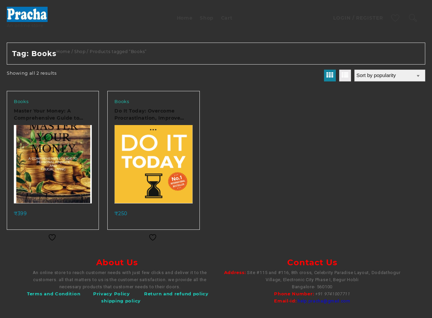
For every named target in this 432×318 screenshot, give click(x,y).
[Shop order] (389, 75)
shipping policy (121, 300)
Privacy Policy (111, 293)
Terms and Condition (53, 293)
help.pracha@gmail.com (324, 300)
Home (63, 51)
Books (21, 101)
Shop (80, 51)
